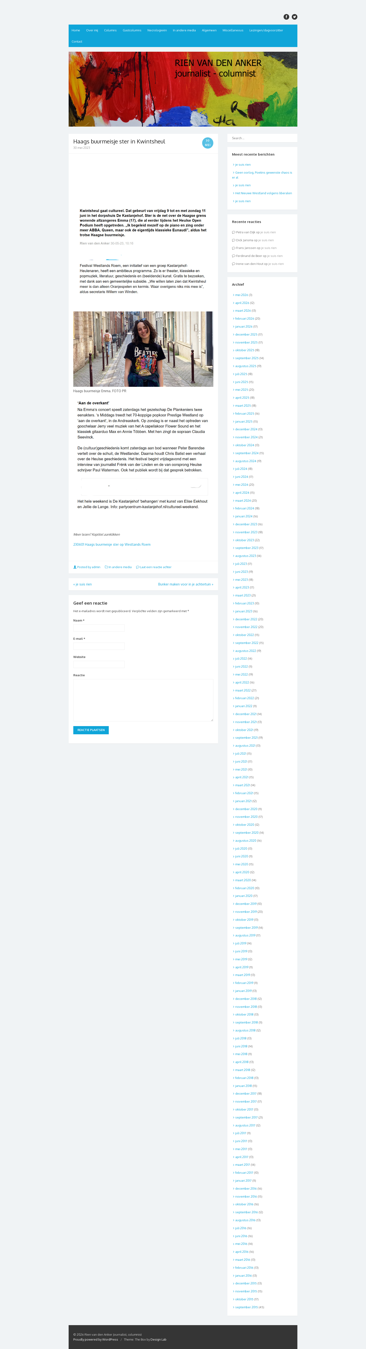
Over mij (92, 30)
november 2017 (246, 1101)
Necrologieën (157, 30)
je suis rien (82, 584)
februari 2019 (244, 983)
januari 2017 (243, 1180)
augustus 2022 (245, 651)
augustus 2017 (245, 1125)
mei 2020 (241, 864)
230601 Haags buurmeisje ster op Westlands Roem (112, 544)
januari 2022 (243, 706)
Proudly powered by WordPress (95, 1339)
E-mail (79, 638)
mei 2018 (241, 1054)
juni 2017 (241, 1141)
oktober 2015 (244, 1299)
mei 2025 (241, 389)
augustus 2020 (245, 840)
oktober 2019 (244, 919)
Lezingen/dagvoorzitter (266, 30)
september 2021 (246, 737)
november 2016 (246, 1196)
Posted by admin (87, 567)
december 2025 (246, 334)
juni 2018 (241, 1046)
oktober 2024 (244, 445)
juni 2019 (241, 951)
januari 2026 (244, 326)
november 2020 (246, 817)
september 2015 (246, 1307)
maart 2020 (243, 880)
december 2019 (246, 904)
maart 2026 (243, 310)
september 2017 (246, 1117)
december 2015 (246, 1283)
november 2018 (246, 1007)
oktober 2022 (244, 635)
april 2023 (242, 587)
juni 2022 (241, 666)
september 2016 (246, 1212)
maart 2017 (242, 1164)
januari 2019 (243, 991)
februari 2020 (244, 888)
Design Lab (158, 1339)
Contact (77, 41)
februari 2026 (244, 318)
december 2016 (246, 1188)
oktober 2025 (244, 350)
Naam (78, 620)
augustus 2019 (245, 935)
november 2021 (246, 722)
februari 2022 (244, 698)
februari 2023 (244, 603)
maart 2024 (243, 500)
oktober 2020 (244, 824)
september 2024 (247, 453)
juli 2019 (240, 943)
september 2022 (246, 643)
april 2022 (242, 682)
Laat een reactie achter (154, 567)
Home (76, 30)
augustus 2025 (245, 366)
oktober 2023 (244, 540)
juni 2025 (241, 382)
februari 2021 (244, 793)
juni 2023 (241, 572)
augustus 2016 (245, 1220)
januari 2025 (244, 421)
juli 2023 (241, 564)
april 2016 (242, 1252)
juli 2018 (240, 1038)
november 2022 (246, 627)
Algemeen (209, 30)
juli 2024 (241, 469)
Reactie (79, 675)
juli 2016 (240, 1228)
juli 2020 (241, 848)
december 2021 (246, 714)
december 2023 (246, 524)
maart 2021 (242, 785)
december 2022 (246, 619)
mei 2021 (241, 769)
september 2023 (246, 548)
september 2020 (247, 832)
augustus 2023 (245, 556)
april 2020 (242, 872)
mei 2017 (241, 1149)
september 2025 (247, 358)
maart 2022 (243, 690)
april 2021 (241, 777)
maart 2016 (242, 1259)
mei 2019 (241, 959)
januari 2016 (243, 1275)
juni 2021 (241, 761)
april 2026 (242, 303)
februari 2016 (244, 1267)
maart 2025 (243, 405)
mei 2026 (241, 295)
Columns (110, 30)
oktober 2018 (244, 1014)
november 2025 (246, 342)
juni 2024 (241, 477)
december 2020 (246, 809)
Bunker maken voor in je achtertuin (185, 584)
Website (79, 657)
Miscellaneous (233, 30)
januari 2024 (244, 516)
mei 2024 (241, 484)
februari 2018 (244, 1078)
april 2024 (242, 492)
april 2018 (242, 1062)
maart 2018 (242, 1070)
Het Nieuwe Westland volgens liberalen (263, 193)
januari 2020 (244, 896)
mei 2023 (241, 579)
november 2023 (246, 532)
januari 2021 (243, 801)
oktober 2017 (244, 1109)
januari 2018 (243, 1086)
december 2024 (246, 429)
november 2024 (246, 437)
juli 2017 (240, 1133)
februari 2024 (244, 508)
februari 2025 (244, 413)
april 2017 (241, 1157)
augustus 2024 (245, 461)
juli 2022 (241, 658)
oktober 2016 (244, 1204)
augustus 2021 (245, 745)
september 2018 (246, 1022)
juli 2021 (240, 753)
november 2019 (246, 912)
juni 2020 (241, 856)
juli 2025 (241, 374)
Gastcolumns (132, 30)
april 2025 (242, 397)
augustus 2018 (245, 1030)
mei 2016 (241, 1244)
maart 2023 (243, 595)
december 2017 (246, 1093)
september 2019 (246, 927)
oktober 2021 (244, 730)
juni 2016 (241, 1236)
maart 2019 (242, 975)
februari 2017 (244, 1172)
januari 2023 (243, 611)
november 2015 (246, 1291)
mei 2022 (241, 674)
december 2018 (246, 999)
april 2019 (241, 967)
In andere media (184, 30)
